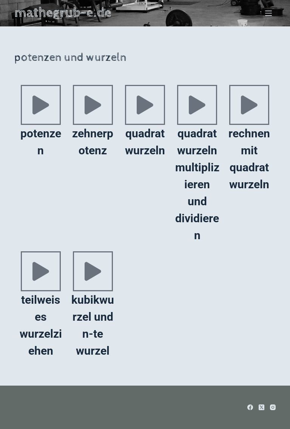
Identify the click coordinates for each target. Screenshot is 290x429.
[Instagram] (273, 407)
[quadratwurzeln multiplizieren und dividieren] (197, 105)
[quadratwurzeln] (145, 105)
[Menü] (268, 13)
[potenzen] (41, 105)
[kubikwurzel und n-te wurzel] (93, 271)
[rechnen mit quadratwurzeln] (249, 105)
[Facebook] (250, 407)
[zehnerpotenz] (93, 105)
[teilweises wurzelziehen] (41, 271)
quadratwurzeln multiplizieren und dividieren (197, 184)
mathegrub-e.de (62, 13)
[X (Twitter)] (261, 407)
